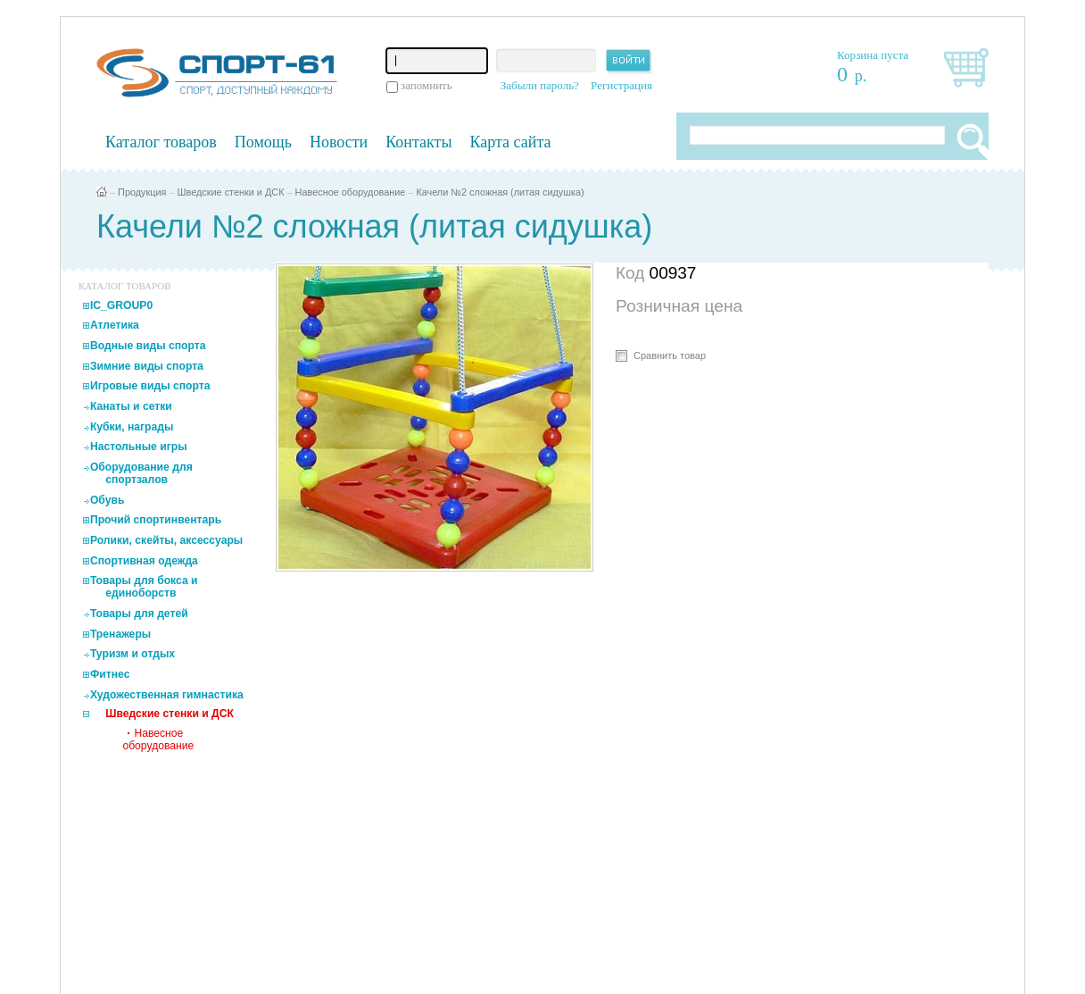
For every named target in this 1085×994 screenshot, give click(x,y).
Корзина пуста (872, 55)
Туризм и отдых (132, 653)
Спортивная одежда (144, 561)
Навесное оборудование (350, 192)
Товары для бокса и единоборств (144, 586)
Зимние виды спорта (146, 366)
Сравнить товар (670, 355)
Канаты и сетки (131, 406)
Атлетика (114, 325)
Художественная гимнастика (167, 695)
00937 (673, 272)
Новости (339, 142)
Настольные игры (138, 446)
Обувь (107, 500)
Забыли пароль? (540, 85)
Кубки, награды (131, 427)
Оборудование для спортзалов (141, 473)
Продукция (142, 192)
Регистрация (621, 85)
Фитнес (110, 674)
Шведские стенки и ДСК (231, 192)
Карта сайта (510, 142)
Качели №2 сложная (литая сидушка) (500, 192)
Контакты (418, 142)
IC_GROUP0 (121, 305)
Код (633, 272)
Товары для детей (139, 613)
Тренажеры (120, 634)
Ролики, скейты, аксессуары (166, 540)
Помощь (263, 142)
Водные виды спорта (148, 345)
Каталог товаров (161, 142)
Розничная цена (679, 306)
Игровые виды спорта (150, 386)
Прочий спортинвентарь (155, 520)
